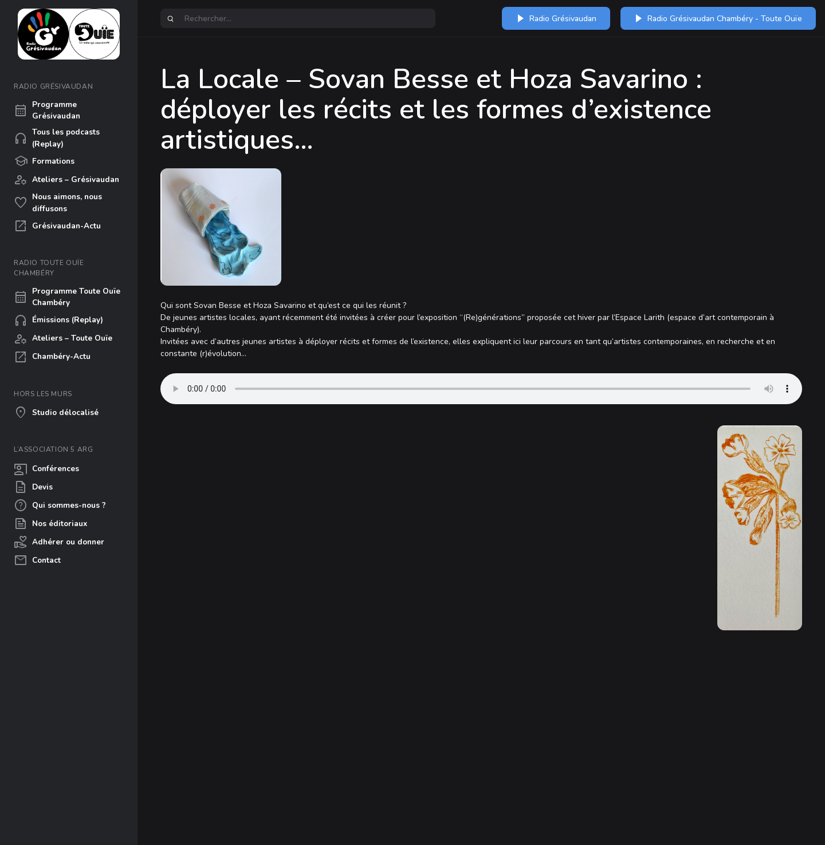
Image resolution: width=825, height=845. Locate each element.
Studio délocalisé (56, 413)
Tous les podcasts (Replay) (57, 138)
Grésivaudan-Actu (57, 226)
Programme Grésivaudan (47, 110)
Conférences (46, 469)
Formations (44, 161)
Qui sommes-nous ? (60, 505)
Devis (33, 487)
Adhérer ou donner (59, 542)
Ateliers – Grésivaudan (66, 180)
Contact (37, 560)
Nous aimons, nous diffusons (58, 202)
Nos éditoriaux (50, 524)
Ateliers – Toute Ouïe (63, 339)
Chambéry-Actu (52, 357)
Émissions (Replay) (58, 321)
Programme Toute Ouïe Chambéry (67, 297)
